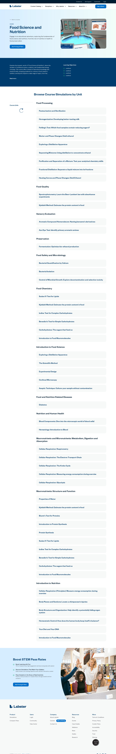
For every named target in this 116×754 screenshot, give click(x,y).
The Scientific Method (48, 363)
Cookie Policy (96, 724)
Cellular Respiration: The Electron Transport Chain (60, 458)
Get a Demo (100, 6)
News (73, 731)
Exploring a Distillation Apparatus (53, 145)
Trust (93, 734)
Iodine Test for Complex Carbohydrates (55, 313)
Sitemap (94, 737)
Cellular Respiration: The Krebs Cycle (54, 466)
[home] (16, 6)
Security (94, 731)
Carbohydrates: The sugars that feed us (55, 330)
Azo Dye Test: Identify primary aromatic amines (59, 230)
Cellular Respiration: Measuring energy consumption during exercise (67, 474)
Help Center (33, 724)
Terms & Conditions (98, 717)
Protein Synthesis (46, 533)
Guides (74, 734)
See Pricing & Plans (17, 47)
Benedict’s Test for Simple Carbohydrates (56, 322)
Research (75, 737)
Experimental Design (48, 372)
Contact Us (79, 1)
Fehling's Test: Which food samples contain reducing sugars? (64, 128)
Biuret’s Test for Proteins (49, 516)
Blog (73, 717)
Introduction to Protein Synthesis (53, 525)
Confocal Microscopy (48, 380)
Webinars (75, 727)
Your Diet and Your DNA (49, 630)
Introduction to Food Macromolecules (55, 339)
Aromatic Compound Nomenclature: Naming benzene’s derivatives (67, 222)
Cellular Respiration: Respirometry (53, 449)
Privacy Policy (96, 721)
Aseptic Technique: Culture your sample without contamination (65, 389)
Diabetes (43, 405)
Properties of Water (47, 499)
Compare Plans (14, 721)
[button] (36, 6)
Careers (52, 721)
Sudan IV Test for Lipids (49, 297)
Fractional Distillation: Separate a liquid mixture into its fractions (66, 170)
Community (97, 1)
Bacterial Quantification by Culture (53, 263)
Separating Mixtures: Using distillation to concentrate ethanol (65, 153)
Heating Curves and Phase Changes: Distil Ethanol (60, 178)
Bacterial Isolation (46, 272)
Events (74, 721)
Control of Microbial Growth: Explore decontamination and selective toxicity (71, 280)
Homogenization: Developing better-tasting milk (59, 120)
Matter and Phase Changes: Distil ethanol (56, 136)
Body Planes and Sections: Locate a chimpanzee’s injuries (63, 602)
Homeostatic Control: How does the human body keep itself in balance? (69, 621)
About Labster (54, 717)
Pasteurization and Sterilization (52, 111)
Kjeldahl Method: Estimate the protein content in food (61, 206)
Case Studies (76, 724)
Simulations (13, 717)
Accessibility (96, 727)
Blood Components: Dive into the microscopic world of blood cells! (66, 422)
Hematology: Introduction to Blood (53, 430)
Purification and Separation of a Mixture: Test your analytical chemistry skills (71, 162)
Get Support (88, 1)
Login (104, 1)
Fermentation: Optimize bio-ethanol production (59, 247)
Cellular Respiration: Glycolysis (52, 483)
